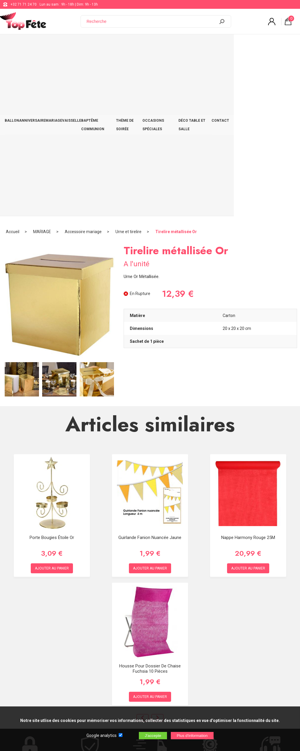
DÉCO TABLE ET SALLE (250, 45)
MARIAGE (65, 45)
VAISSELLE (88, 45)
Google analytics (101, 735)
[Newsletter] (97, 702)
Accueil (12, 63)
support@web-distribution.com (172, 635)
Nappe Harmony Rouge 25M (248, 369)
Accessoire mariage (83, 63)
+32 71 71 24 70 (24, 4)
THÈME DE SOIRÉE (164, 45)
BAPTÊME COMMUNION (123, 45)
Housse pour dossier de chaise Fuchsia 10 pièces (150, 500)
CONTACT (284, 45)
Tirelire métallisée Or (176, 63)
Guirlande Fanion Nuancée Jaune (149, 369)
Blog (151, 649)
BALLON (14, 45)
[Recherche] (151, 21)
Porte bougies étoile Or (52, 369)
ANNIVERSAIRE (39, 45)
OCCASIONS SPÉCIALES (206, 45)
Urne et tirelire (128, 63)
